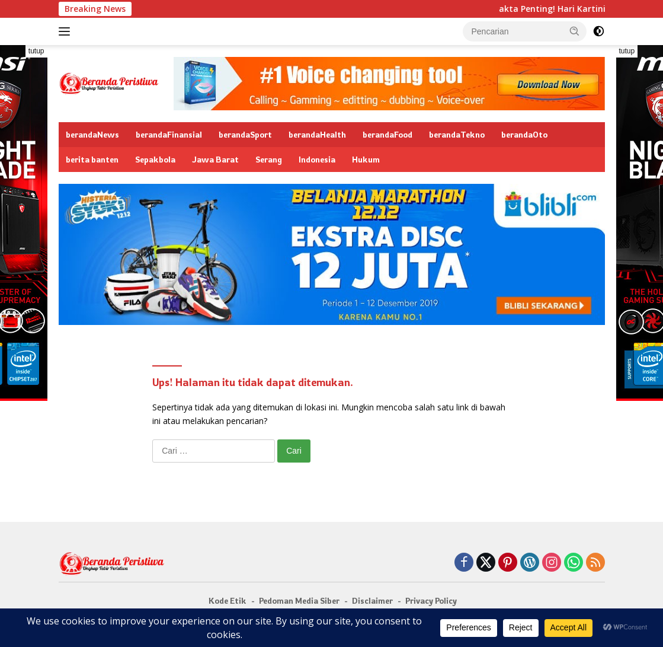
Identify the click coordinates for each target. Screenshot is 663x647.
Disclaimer (372, 600)
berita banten (92, 159)
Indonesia (317, 159)
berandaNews (92, 134)
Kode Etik (227, 600)
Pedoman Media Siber (299, 600)
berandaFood (387, 134)
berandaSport (245, 134)
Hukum (366, 159)
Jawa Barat (215, 159)
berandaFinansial (169, 134)
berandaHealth (317, 134)
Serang (268, 159)
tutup (36, 51)
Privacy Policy (431, 600)
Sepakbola (155, 159)
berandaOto (524, 134)
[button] (575, 30)
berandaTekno (457, 134)
